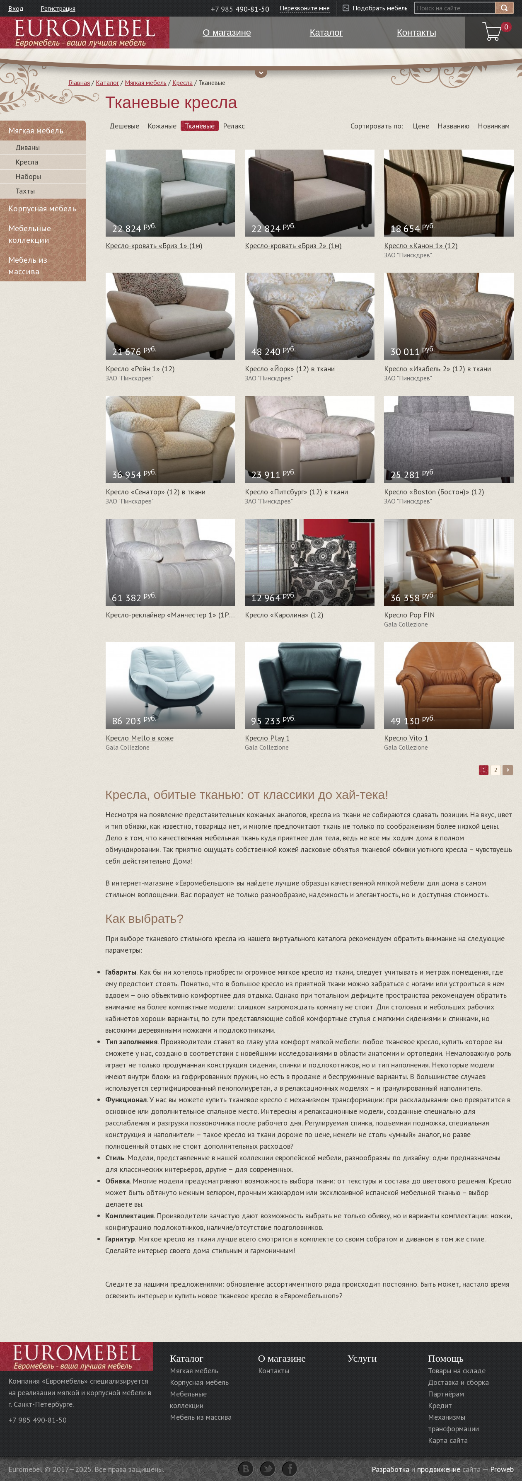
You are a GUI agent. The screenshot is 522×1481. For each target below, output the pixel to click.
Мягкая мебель (146, 82)
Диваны (27, 147)
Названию (453, 126)
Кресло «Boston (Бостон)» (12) (434, 491)
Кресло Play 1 (267, 738)
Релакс (234, 126)
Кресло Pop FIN (409, 615)
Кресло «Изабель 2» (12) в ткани (437, 368)
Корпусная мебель (42, 208)
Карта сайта (448, 1440)
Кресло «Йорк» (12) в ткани (290, 368)
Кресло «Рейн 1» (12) (140, 368)
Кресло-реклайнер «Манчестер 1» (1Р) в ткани (181, 615)
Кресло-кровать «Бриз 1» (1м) (154, 245)
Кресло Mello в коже (140, 738)
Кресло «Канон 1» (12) (421, 245)
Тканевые (200, 126)
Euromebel (84, 32)
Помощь (446, 1358)
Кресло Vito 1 (406, 738)
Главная (79, 82)
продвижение (438, 1469)
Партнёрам (446, 1394)
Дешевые (124, 126)
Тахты (25, 191)
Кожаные (161, 126)
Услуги (362, 1358)
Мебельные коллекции (29, 234)
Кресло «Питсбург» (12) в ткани (296, 491)
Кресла (182, 82)
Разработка (390, 1469)
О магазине (282, 1358)
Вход (16, 8)
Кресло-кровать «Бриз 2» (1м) (293, 245)
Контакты (273, 1370)
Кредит (440, 1405)
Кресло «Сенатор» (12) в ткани (155, 491)
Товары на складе (457, 1370)
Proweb (502, 1469)
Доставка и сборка (458, 1382)
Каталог (107, 82)
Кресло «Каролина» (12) (284, 615)
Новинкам (494, 126)
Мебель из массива (27, 265)
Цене (421, 126)
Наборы (28, 176)
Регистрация (58, 8)
